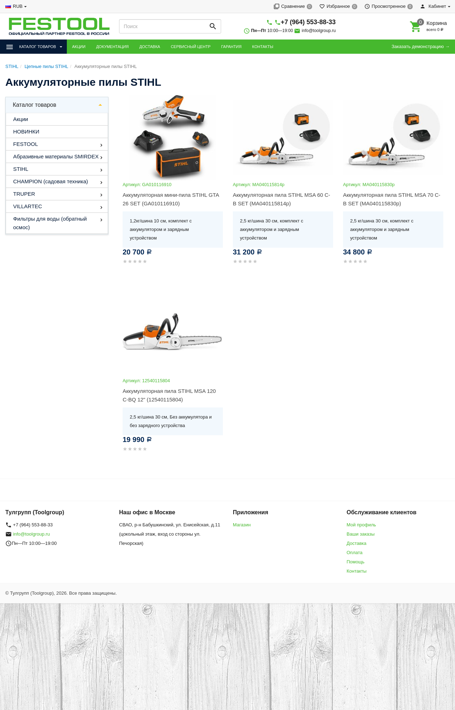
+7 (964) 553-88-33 (308, 22)
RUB (17, 6)
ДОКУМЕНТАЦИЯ (112, 46)
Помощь (355, 561)
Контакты (356, 571)
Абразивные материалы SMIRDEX (55, 156)
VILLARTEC (27, 206)
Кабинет (433, 6)
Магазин (242, 524)
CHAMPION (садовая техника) (50, 181)
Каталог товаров (34, 105)
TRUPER (24, 194)
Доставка (356, 543)
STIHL (20, 169)
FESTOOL (25, 144)
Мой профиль (361, 524)
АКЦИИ (79, 46)
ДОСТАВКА (149, 46)
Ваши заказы (361, 534)
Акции (20, 119)
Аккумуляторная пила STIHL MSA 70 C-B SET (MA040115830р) (391, 199)
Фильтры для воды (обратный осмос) (50, 223)
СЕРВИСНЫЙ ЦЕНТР (190, 46)
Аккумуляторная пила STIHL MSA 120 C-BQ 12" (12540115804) (169, 395)
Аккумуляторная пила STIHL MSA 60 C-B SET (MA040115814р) (281, 199)
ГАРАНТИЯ (231, 46)
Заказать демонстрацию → (420, 46)
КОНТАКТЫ (262, 46)
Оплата (355, 552)
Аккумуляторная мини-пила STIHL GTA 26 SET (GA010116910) (171, 199)
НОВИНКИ (26, 131)
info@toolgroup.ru (319, 30)
